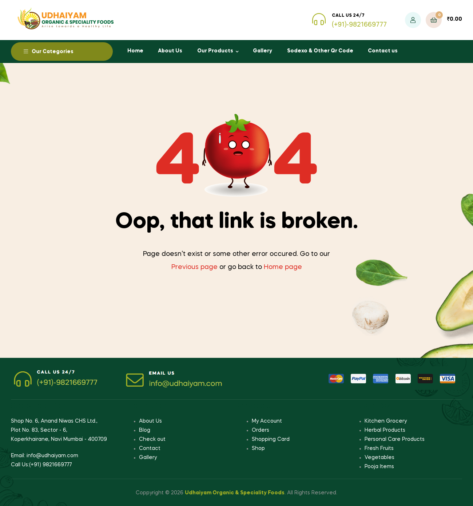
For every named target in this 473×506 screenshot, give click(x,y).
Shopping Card (271, 439)
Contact (149, 448)
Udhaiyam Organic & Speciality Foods (235, 492)
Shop (258, 448)
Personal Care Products (395, 439)
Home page (283, 267)
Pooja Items (379, 466)
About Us (170, 51)
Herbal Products (385, 430)
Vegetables (379, 457)
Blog (144, 430)
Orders (260, 430)
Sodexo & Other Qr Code (320, 51)
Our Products (215, 51)
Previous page (194, 267)
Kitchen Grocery (386, 421)
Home (135, 51)
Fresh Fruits (379, 448)
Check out (152, 439)
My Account (267, 421)
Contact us (383, 51)
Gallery (262, 51)
